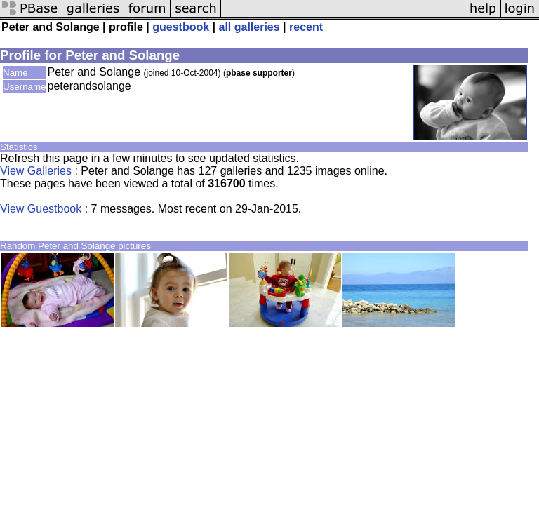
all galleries (248, 27)
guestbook (180, 27)
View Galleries (36, 171)
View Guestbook (40, 209)
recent (306, 27)
